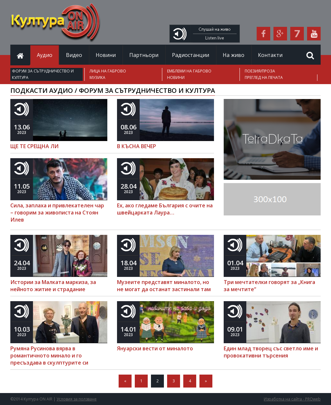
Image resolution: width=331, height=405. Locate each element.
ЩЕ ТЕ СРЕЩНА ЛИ (34, 146)
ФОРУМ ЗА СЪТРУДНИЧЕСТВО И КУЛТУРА (43, 74)
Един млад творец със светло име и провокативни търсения (271, 352)
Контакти (270, 55)
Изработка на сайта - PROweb (292, 399)
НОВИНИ (176, 77)
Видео (74, 55)
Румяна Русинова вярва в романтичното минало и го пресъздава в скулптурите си (49, 355)
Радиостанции (190, 55)
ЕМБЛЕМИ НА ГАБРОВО (189, 71)
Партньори (143, 55)
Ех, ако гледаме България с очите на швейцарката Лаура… (165, 209)
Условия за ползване (77, 399)
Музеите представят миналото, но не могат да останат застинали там (164, 286)
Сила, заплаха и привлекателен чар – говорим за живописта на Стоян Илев (57, 212)
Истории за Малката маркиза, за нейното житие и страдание (53, 286)
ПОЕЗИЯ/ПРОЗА (260, 71)
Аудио (44, 55)
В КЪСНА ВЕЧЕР (136, 146)
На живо (233, 55)
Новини (106, 55)
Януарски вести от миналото (155, 348)
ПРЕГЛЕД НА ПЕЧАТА (264, 77)
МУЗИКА (97, 77)
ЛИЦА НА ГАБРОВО (108, 71)
